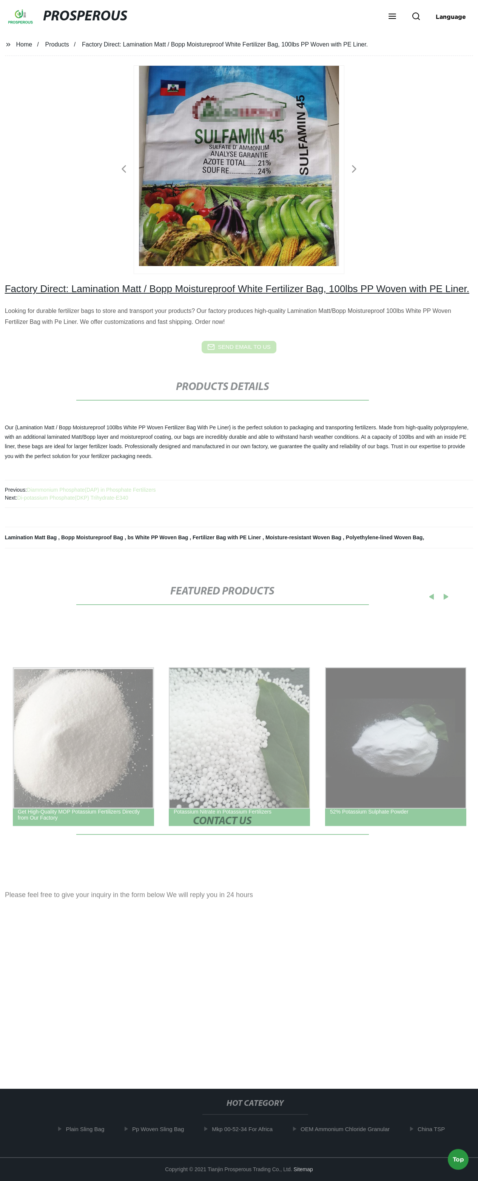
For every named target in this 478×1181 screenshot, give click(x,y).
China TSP (436, 1129)
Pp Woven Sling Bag (163, 1129)
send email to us (239, 347)
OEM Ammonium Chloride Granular (350, 1129)
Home (24, 44)
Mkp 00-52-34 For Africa (247, 1129)
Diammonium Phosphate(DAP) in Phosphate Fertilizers (91, 490)
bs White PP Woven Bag (159, 537)
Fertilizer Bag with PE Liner (227, 537)
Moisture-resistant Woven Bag (304, 537)
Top (458, 1158)
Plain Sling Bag (90, 1129)
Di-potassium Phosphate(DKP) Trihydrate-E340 (72, 498)
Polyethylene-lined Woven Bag (384, 537)
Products (57, 44)
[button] (392, 17)
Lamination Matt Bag (32, 537)
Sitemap (303, 1169)
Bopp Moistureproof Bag (93, 537)
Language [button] (451, 16)
